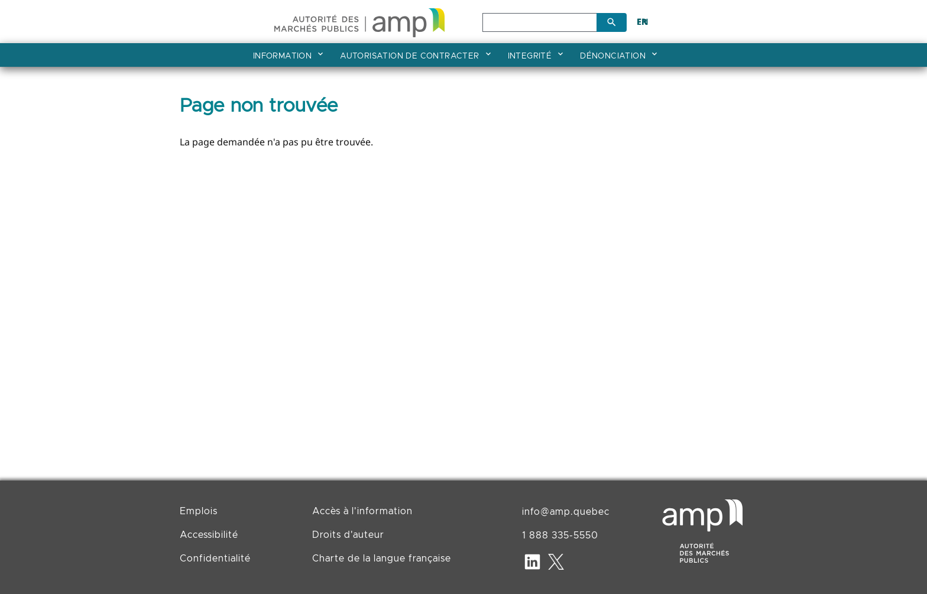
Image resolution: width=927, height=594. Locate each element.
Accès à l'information (362, 511)
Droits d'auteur (348, 535)
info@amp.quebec (566, 512)
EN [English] (643, 21)
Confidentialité (215, 558)
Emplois (199, 511)
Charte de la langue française (381, 558)
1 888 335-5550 (560, 535)
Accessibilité (209, 535)
